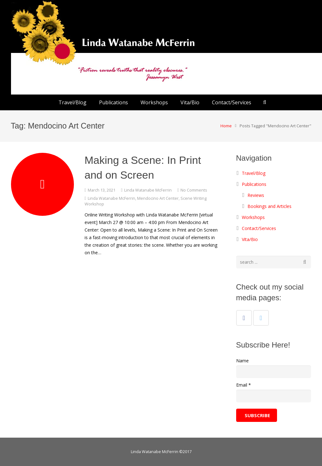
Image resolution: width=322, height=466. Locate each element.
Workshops (253, 217)
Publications (254, 184)
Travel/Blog (253, 173)
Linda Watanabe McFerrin (148, 190)
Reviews (255, 195)
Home (225, 126)
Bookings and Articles (269, 206)
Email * (243, 385)
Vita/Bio (250, 239)
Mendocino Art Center (158, 198)
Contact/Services (259, 228)
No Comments (193, 190)
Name (242, 361)
